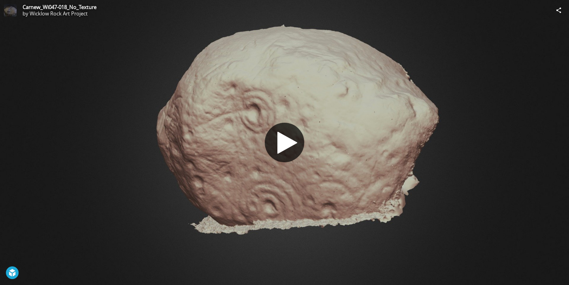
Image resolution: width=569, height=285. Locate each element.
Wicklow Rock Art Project (59, 13)
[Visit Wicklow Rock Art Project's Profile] (10, 10)
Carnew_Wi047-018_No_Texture (59, 7)
